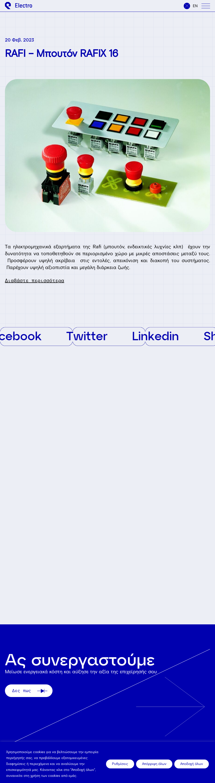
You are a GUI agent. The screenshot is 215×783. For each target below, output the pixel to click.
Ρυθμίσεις (120, 764)
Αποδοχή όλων (191, 764)
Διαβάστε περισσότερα (34, 280)
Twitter (90, 336)
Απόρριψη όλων (154, 764)
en (195, 6)
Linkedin (159, 336)
